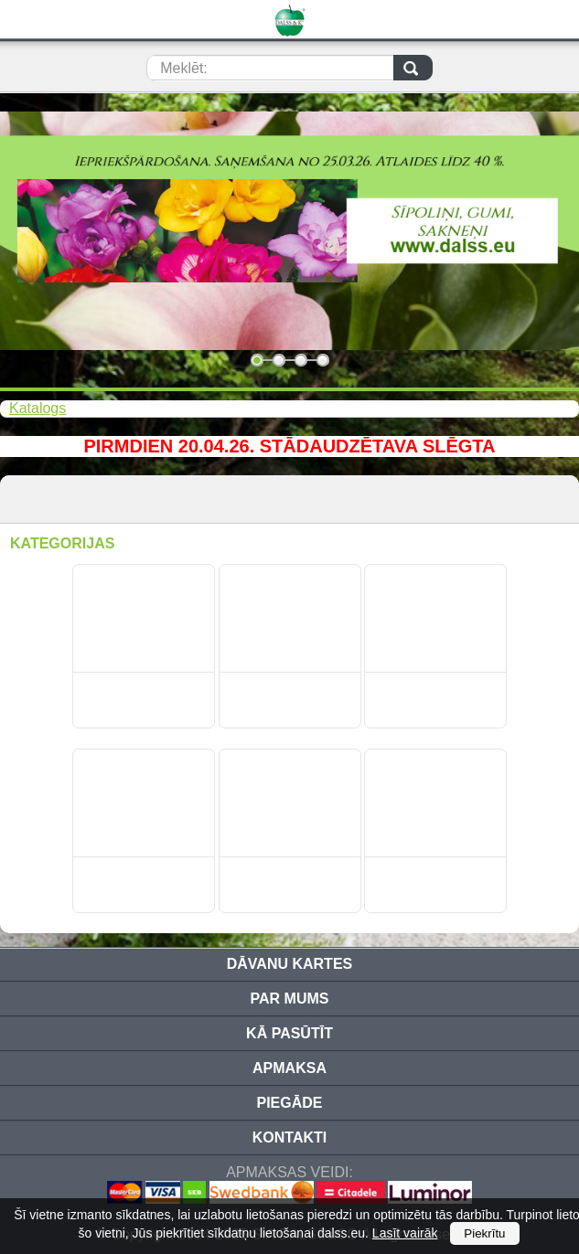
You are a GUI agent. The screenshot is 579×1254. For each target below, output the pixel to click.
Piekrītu (484, 1233)
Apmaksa (289, 1068)
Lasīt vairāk (405, 1233)
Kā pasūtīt (289, 1033)
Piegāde (289, 1103)
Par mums (290, 998)
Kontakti (289, 1137)
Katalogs (37, 408)
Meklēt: (184, 68)
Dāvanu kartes (289, 964)
